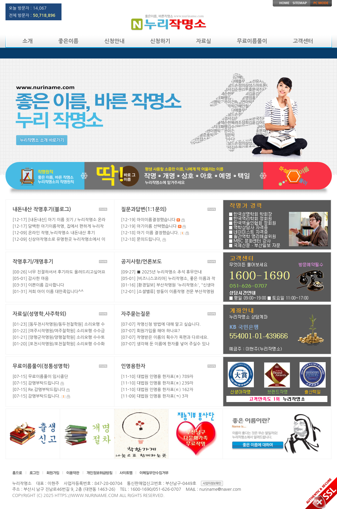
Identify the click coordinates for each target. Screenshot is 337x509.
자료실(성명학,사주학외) (39, 313)
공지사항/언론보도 (141, 261)
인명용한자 (133, 366)
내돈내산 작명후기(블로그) (42, 209)
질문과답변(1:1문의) (144, 209)
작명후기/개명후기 (33, 261)
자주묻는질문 (135, 313)
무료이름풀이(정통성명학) (41, 366)
